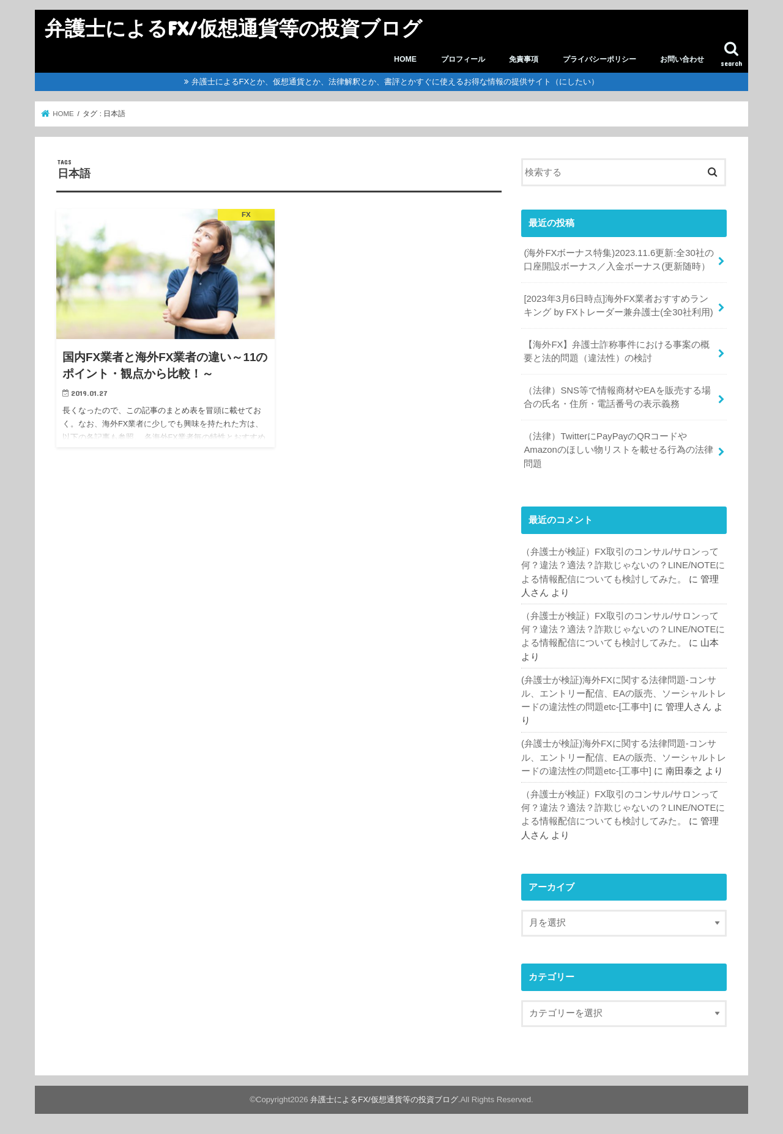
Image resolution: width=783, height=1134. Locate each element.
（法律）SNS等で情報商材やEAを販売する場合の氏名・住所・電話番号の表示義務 (617, 397)
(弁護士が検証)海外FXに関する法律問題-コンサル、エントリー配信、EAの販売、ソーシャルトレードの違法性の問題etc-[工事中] (623, 693)
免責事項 (523, 59)
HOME (405, 59)
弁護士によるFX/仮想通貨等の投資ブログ (233, 28)
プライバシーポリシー (599, 59)
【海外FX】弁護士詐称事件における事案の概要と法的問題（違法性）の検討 (617, 351)
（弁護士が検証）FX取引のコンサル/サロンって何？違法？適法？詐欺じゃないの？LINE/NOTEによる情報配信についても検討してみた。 (623, 565)
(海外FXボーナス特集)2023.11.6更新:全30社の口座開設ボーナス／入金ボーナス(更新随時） (618, 259)
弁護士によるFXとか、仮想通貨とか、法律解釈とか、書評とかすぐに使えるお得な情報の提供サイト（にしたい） (395, 81)
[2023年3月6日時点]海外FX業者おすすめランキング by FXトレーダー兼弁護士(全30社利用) (618, 305)
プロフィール (463, 59)
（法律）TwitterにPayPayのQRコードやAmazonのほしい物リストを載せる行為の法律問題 (618, 449)
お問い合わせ (682, 59)
